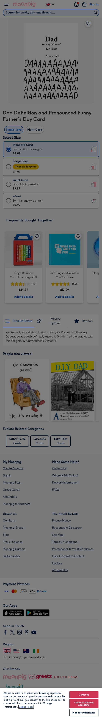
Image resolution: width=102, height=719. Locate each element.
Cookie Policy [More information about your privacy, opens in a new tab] (26, 707)
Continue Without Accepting (84, 703)
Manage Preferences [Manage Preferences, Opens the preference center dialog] (83, 712)
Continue (84, 694)
